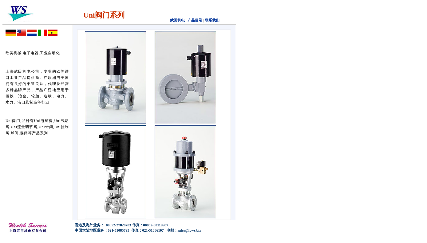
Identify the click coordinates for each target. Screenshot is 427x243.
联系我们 (212, 20)
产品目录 (194, 20)
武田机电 (177, 20)
